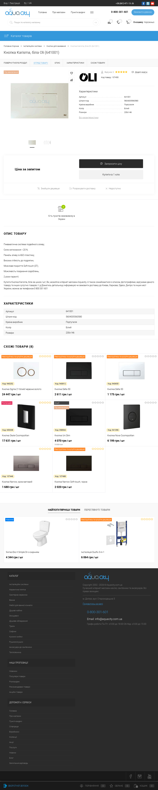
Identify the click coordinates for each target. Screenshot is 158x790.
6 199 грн (131, 442)
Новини (12, 753)
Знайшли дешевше (48, 189)
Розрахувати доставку (82, 189)
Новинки (13, 671)
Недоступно (113, 189)
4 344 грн (14, 557)
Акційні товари (16, 692)
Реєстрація (15, 3)
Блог (11, 758)
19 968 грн (115, 557)
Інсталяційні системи (18, 585)
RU (25, 3)
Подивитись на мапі (93, 604)
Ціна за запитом (27, 169)
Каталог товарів (18, 36)
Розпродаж (14, 682)
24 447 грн (26, 396)
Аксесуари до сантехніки (20, 647)
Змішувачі (14, 616)
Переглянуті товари (97, 510)
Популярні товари (17, 677)
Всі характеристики (88, 117)
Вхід (5, 3)
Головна (13, 711)
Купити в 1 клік (111, 175)
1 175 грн (131, 396)
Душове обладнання (18, 621)
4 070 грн (79, 442)
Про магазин (58, 12)
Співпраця (14, 727)
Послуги (13, 748)
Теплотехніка (15, 653)
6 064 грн (64, 557)
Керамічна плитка (17, 590)
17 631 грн (26, 442)
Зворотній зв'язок (16, 786)
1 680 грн (26, 489)
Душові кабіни (15, 611)
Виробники (14, 732)
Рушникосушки (16, 642)
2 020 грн (79, 489)
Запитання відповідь (18, 763)
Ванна (12, 600)
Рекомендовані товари (19, 687)
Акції (11, 743)
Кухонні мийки (15, 637)
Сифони (12, 632)
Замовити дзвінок (142, 12)
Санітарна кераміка (18, 595)
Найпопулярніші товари (64, 510)
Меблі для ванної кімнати (20, 606)
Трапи (12, 627)
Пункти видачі (78, 12)
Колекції (13, 737)
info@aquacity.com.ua (108, 619)
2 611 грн (79, 396)
